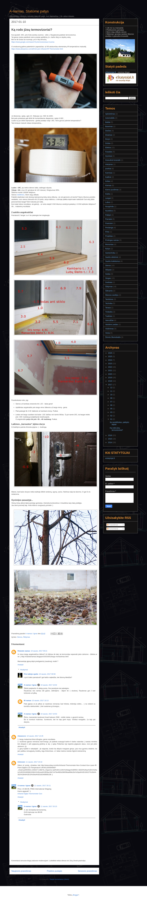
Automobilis (110, 118)
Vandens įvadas (111, 324)
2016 (110, 435)
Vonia (107, 333)
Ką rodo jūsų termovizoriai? (116, 429)
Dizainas (108, 135)
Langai (108, 198)
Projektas (109, 236)
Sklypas (108, 270)
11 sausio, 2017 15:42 (34, 762)
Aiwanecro (22, 736)
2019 (110, 377)
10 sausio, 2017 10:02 (49, 685)
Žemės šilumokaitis (113, 337)
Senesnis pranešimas (87, 871)
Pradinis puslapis (54, 871)
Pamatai (108, 219)
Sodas (107, 274)
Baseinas (109, 126)
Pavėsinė (109, 223)
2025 (110, 356)
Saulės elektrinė (111, 257)
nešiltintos (20, 195)
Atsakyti (21, 665)
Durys (107, 139)
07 (111, 402)
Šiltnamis (109, 291)
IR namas (27, 700)
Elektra (108, 147)
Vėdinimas (109, 329)
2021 (110, 370)
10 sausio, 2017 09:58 (47, 674)
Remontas (109, 244)
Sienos (19, 637)
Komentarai (112, 529)
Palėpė (108, 215)
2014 (110, 442)
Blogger (76, 895)
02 (111, 416)
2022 (110, 367)
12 (111, 388)
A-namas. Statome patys (29, 11)
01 (111, 419)
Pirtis (107, 232)
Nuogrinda (109, 206)
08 (111, 398)
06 (111, 405)
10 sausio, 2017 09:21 (39, 651)
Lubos (107, 202)
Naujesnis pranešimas (21, 871)
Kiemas (108, 185)
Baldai (107, 122)
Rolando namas (24, 651)
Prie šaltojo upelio (31, 674)
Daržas (108, 131)
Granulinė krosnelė (113, 160)
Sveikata (108, 282)
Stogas (108, 278)
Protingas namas (112, 240)
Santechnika (110, 253)
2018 (110, 381)
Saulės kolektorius (112, 261)
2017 (110, 385)
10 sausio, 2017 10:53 (49, 714)
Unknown (21, 762)
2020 (110, 374)
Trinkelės (109, 312)
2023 (110, 363)
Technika (108, 303)
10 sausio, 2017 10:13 (40, 700)
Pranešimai (112, 525)
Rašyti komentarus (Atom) (59, 879)
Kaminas (108, 173)
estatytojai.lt (110, 458)
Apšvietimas (110, 114)
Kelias (107, 181)
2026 (110, 353)
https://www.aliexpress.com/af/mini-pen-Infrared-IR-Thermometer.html (37, 49)
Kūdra (107, 194)
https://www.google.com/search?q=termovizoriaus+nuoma (32, 42)
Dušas (107, 143)
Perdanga (109, 228)
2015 (110, 439)
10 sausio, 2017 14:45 (35, 736)
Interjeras (109, 164)
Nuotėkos (109, 211)
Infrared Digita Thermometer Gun (30, 794)
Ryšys (107, 249)
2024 (110, 360)
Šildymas (26, 637)
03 (111, 412)
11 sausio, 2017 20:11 (42, 786)
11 (111, 391)
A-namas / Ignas (30, 685)
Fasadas (108, 152)
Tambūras (109, 299)
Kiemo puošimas (112, 190)
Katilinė (108, 177)
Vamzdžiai (109, 320)
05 (111, 409)
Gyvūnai (108, 156)
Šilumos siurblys (111, 295)
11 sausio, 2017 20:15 (49, 806)
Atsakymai (24, 670)
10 (111, 395)
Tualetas (108, 316)
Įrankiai (108, 169)
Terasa (108, 308)
